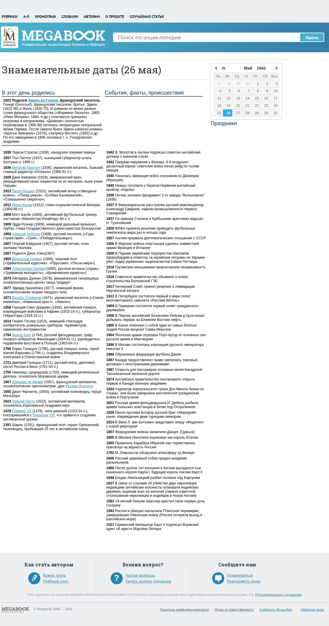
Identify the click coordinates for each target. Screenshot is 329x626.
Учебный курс (56, 581)
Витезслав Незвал (27, 259)
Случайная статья (147, 16)
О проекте (114, 16)
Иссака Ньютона (79, 386)
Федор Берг (21, 335)
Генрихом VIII (44, 415)
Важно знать (54, 575)
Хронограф (45, 16)
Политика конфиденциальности (184, 609)
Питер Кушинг (23, 191)
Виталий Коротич (26, 168)
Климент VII (21, 411)
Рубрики (10, 16)
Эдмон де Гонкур (43, 100)
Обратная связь (312, 609)
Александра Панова (28, 269)
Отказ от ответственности (234, 609)
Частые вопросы (140, 575)
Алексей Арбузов (26, 234)
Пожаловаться (240, 575)
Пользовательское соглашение (278, 594)
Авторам (92, 16)
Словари (70, 16)
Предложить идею (243, 581)
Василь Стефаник (26, 298)
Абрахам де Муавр (27, 382)
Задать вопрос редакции (148, 581)
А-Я (26, 16)
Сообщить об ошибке (276, 609)
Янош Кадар (22, 205)
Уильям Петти (23, 401)
